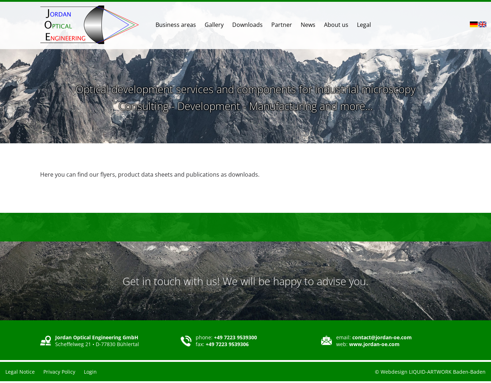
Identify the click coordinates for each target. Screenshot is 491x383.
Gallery (214, 25)
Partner (281, 25)
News (308, 25)
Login (90, 371)
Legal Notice (20, 371)
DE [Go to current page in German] (473, 24)
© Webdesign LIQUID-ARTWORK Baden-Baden (430, 371)
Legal (364, 25)
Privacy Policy (59, 371)
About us (336, 25)
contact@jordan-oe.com (382, 337)
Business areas (176, 25)
